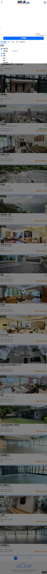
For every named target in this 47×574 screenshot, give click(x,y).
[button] (45, 2)
